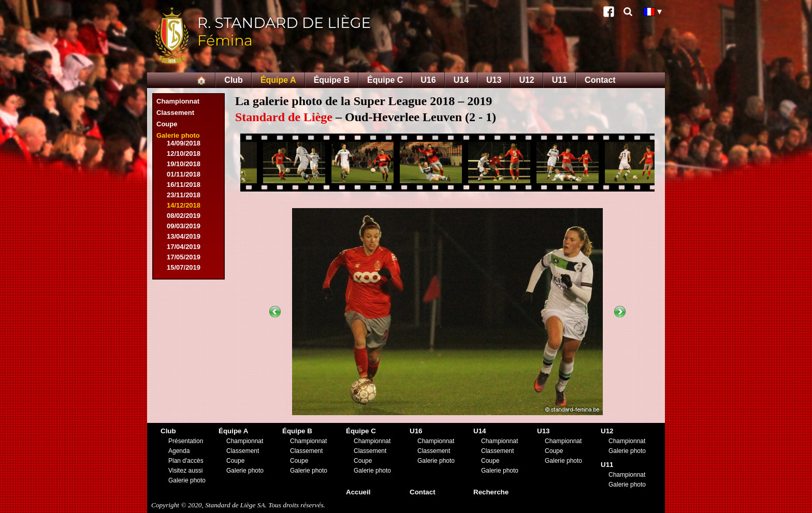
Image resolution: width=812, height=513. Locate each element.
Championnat (177, 101)
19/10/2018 (183, 164)
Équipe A (278, 80)
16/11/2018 (183, 184)
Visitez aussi (185, 470)
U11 (559, 80)
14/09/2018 (183, 143)
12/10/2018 (183, 153)
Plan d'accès (186, 460)
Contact (600, 80)
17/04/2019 (183, 247)
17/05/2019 (183, 257)
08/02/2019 (183, 215)
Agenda (179, 451)
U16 (428, 80)
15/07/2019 (183, 267)
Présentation (185, 441)
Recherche (491, 492)
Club (233, 80)
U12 (526, 80)
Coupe (166, 124)
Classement (175, 112)
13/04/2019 (183, 236)
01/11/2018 (183, 174)
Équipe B (332, 80)
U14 (461, 80)
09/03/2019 (183, 226)
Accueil (358, 492)
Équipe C (385, 80)
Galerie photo (178, 135)
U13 (493, 80)
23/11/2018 (183, 195)
